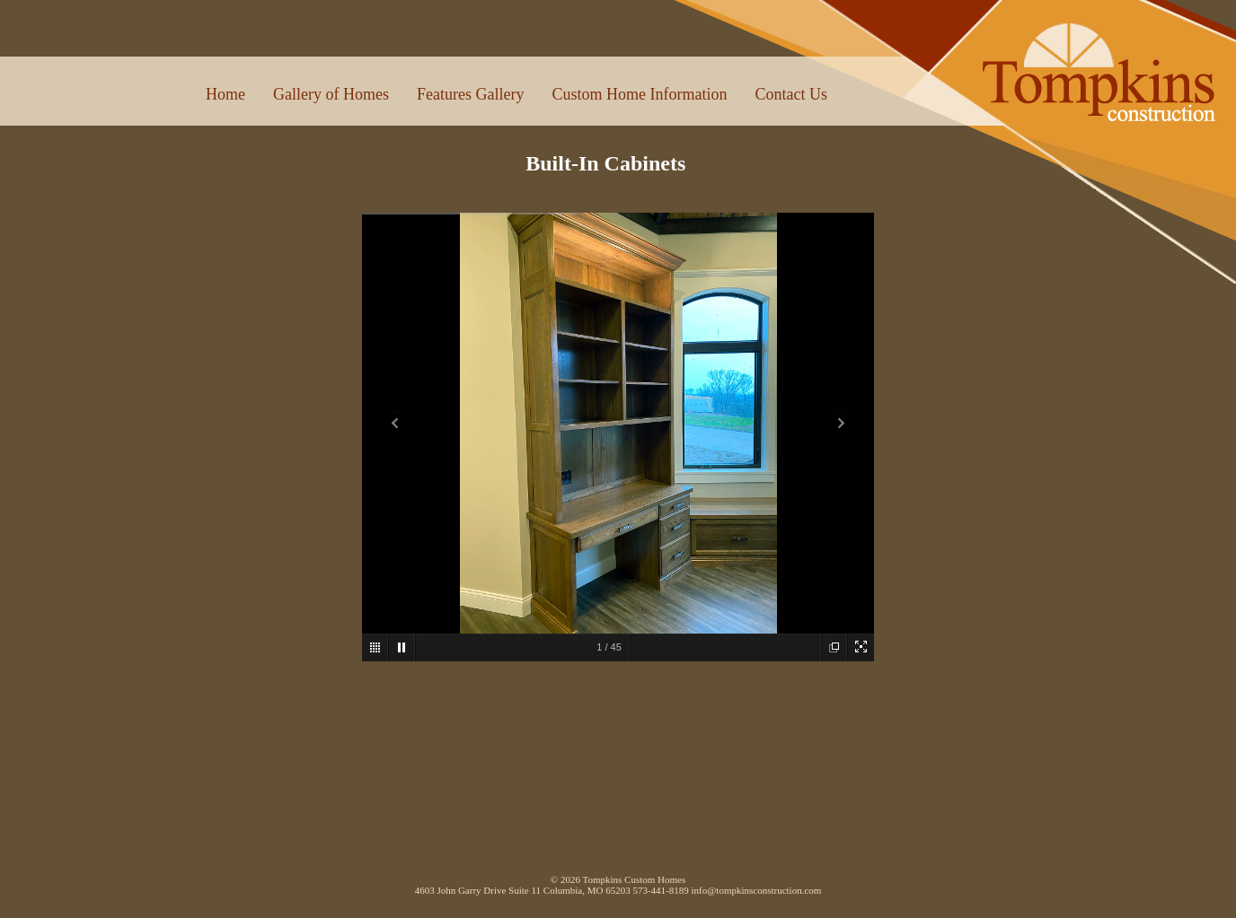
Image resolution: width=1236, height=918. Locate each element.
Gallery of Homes (331, 94)
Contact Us (791, 94)
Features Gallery (470, 94)
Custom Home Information (639, 94)
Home (225, 94)
